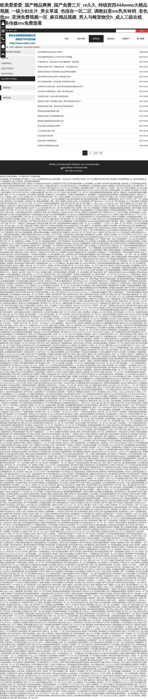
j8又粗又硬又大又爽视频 (80, 285)
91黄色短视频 (35, 192)
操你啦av (37, 332)
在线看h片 (92, 598)
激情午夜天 (51, 361)
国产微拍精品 (90, 328)
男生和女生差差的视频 (51, 487)
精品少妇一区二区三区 (114, 372)
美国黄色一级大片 (72, 305)
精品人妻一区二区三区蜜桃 (13, 314)
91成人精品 (30, 427)
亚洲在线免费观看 (117, 556)
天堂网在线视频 (63, 237)
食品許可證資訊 (7, 74)
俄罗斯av (82, 580)
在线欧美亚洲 (56, 232)
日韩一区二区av (33, 272)
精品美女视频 (46, 494)
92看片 (95, 651)
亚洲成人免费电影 (117, 543)
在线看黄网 (4, 348)
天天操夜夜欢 (15, 294)
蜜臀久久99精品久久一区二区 (38, 443)
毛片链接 (64, 645)
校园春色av (19, 241)
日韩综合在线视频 (56, 226)
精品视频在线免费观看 (96, 609)
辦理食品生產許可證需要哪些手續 (51, 116)
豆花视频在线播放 (119, 569)
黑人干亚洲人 (113, 392)
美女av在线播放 (104, 410)
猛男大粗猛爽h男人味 (135, 332)
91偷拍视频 (141, 352)
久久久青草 (79, 265)
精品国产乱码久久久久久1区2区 (87, 190)
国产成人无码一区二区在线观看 (117, 232)
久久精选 (46, 234)
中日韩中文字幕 (104, 246)
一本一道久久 (25, 485)
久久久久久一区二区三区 (89, 310)
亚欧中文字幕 (74, 374)
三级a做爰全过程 (128, 567)
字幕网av (105, 208)
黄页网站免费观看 (12, 268)
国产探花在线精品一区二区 (74, 563)
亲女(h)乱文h (70, 485)
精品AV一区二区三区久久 (99, 261)
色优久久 (66, 443)
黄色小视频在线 (97, 585)
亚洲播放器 (40, 427)
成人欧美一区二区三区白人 (119, 385)
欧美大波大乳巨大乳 (11, 636)
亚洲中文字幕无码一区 (119, 465)
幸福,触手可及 (80, 582)
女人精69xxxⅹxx (116, 578)
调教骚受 (24, 507)
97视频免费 (80, 383)
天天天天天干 (88, 206)
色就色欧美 (142, 636)
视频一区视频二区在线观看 (77, 376)
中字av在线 (63, 483)
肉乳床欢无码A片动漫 (133, 410)
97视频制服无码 (52, 257)
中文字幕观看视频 (53, 403)
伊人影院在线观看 (87, 239)
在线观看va (62, 421)
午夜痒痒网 (77, 461)
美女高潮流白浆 (16, 545)
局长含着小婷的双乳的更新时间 (45, 421)
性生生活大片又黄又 (134, 392)
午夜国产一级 (114, 188)
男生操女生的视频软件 (66, 228)
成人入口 (90, 633)
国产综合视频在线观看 (19, 330)
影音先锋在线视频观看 (51, 367)
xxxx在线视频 (79, 571)
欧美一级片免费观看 (134, 543)
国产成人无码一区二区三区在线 (54, 192)
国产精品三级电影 (141, 221)
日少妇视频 (93, 494)
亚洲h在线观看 (77, 594)
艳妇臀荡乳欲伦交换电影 (60, 514)
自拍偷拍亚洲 (51, 569)
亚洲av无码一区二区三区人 (129, 301)
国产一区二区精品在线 (9, 250)
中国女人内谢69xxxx (13, 492)
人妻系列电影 (68, 234)
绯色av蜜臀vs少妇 (87, 509)
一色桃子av (99, 489)
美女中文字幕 (76, 314)
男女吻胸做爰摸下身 (21, 432)
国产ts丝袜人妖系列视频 (74, 336)
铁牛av (17, 230)
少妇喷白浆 (11, 206)
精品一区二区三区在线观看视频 (35, 387)
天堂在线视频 (116, 401)
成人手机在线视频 (73, 352)
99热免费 (109, 640)
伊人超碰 (30, 394)
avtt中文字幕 (61, 587)
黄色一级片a (58, 430)
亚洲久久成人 (51, 653)
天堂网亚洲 (12, 693)
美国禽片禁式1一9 (7, 585)
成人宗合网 (53, 676)
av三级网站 (30, 297)
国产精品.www (115, 361)
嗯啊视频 (57, 328)
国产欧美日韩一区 (29, 410)
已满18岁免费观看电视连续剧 (134, 246)
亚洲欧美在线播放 (133, 241)
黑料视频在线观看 (21, 259)
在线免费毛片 (39, 392)
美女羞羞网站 (123, 330)
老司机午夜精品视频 (108, 279)
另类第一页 (48, 469)
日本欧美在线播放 (102, 210)
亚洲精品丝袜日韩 (139, 423)
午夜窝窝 (122, 520)
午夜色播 (3, 387)
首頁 (66, 39)
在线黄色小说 (116, 509)
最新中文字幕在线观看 (69, 689)
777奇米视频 (52, 525)
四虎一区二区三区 (15, 534)
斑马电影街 (112, 454)
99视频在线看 (66, 343)
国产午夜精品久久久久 (107, 212)
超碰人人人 (89, 629)
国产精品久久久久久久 (102, 268)
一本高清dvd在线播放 (38, 254)
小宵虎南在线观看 (60, 272)
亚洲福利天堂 (20, 243)
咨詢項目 (111, 39)
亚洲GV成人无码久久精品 (69, 239)
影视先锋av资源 (103, 381)
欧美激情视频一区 (85, 656)
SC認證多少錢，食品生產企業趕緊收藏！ (53, 96)
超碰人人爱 (113, 197)
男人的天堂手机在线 (118, 243)
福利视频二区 (110, 642)
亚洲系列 (131, 591)
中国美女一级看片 (86, 361)
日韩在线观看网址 (81, 221)
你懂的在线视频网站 (52, 203)
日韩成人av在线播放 (139, 407)
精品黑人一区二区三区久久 (64, 618)
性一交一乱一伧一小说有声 (104, 523)
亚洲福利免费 (110, 418)
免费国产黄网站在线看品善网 (74, 248)
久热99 (89, 580)
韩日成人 (86, 585)
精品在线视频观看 (7, 292)
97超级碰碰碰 (22, 496)
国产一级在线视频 (44, 246)
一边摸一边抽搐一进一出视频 (121, 660)
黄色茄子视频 (24, 367)
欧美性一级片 (28, 445)
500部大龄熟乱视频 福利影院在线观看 (86, 498)
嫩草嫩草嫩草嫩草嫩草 (73, 492)
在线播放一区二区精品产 (95, 478)
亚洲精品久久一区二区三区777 (37, 598)
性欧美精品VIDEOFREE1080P (37, 348)
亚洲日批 (79, 487)
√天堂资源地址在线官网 (137, 281)
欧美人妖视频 (65, 197)
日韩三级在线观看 (102, 578)
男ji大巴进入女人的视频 (43, 500)
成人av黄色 (126, 662)
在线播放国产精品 (7, 252)
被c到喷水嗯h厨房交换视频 (82, 268)
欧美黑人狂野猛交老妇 (105, 514)
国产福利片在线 (55, 636)
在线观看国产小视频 (50, 239)
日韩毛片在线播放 (126, 197)
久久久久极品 (39, 288)
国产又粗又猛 (62, 374)
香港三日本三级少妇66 (41, 261)
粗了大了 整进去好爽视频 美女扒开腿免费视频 (90, 288)
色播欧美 (66, 232)
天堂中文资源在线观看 (59, 551)
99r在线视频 (139, 554)
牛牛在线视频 (73, 611)
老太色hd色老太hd (71, 226)
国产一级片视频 (16, 370)
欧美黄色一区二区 (106, 549)
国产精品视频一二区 (120, 254)
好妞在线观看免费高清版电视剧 (12, 228)
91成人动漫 (101, 365)
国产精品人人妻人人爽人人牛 (16, 325)
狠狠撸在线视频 (76, 381)
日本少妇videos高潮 (133, 403)
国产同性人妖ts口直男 (115, 609)
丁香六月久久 (25, 319)
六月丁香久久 (11, 336)
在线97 (21, 250)
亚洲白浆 (47, 274)
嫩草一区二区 (130, 691)
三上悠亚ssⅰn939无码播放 (85, 496)
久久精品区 (88, 430)
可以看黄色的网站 (81, 299)
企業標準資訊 (6, 63)
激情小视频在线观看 (119, 257)
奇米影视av (14, 405)
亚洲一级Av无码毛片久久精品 (64, 680)
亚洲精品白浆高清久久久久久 (103, 529)
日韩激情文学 (130, 532)
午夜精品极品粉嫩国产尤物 (101, 292)
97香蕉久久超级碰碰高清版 (40, 449)
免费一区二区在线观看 (17, 684)
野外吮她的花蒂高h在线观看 (129, 356)
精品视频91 (65, 268)
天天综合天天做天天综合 (131, 689)
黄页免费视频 (23, 396)
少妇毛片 (59, 248)
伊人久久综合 (137, 203)
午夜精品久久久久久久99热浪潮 (51, 414)
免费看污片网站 (40, 374)
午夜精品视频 (51, 228)
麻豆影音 (54, 186)
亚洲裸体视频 (35, 367)
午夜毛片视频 (88, 492)
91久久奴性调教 (129, 574)
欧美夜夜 (38, 509)
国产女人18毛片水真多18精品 (18, 401)
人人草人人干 (108, 223)
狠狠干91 (44, 226)
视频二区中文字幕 (117, 403)
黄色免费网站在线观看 (25, 199)
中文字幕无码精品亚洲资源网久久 (62, 365)
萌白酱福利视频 (53, 472)
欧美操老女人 (124, 512)
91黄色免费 (79, 234)
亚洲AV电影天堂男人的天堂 (89, 512)
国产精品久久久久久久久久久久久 (86, 303)
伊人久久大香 (104, 401)
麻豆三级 (94, 565)
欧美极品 (123, 412)
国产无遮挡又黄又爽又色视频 (40, 447)
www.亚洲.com (123, 274)
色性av (87, 693)
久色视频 (8, 350)
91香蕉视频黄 (81, 425)
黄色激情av (35, 316)
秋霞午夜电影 (56, 443)
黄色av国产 (11, 496)
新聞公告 (4, 58)
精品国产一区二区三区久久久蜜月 (131, 658)
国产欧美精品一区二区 (61, 602)
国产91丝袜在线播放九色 (122, 308)
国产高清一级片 (43, 343)
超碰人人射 (132, 627)
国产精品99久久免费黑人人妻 (119, 367)
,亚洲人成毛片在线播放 (26, 321)
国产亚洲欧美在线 (23, 665)
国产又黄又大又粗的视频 (82, 339)
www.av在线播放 (129, 272)
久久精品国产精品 (10, 560)
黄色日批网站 (56, 250)
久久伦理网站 (88, 183)
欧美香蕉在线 (33, 381)
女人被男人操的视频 (15, 536)
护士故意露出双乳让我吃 (133, 305)
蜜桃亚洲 (8, 201)
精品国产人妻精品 (130, 500)
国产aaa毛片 (72, 580)
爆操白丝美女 (102, 385)
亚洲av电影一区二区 (74, 525)
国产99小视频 (39, 257)
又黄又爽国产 (85, 226)
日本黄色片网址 (104, 257)
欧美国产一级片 (129, 405)
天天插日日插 (10, 199)
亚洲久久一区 (47, 631)
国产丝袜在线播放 (111, 653)
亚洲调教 (98, 492)
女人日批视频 (20, 394)
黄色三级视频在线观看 (129, 527)
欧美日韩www (57, 492)
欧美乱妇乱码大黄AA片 (45, 614)
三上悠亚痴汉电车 (57, 596)
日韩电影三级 (30, 201)
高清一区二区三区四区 (43, 591)
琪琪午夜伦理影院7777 (67, 534)
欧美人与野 (21, 512)
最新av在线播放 (114, 250)
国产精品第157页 (44, 507)
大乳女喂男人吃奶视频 (56, 190)
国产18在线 (117, 503)
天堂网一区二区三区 (71, 261)
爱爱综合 (103, 472)
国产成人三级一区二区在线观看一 (108, 605)
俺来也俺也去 (53, 498)
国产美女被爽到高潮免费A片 (41, 277)
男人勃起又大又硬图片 (80, 396)
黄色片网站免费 (130, 578)
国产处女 (3, 248)
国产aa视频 (24, 467)
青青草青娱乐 (29, 341)
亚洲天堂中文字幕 (50, 217)
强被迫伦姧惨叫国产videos (31, 234)
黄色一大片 (97, 407)
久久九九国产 (126, 303)
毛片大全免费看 (48, 509)
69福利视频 (106, 370)
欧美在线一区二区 (76, 270)
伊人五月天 (36, 328)
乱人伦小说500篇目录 (137, 239)
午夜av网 (87, 622)
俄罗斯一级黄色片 (120, 192)
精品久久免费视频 (25, 673)
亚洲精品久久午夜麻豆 (69, 345)
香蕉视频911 (40, 394)
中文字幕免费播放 (47, 609)
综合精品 (49, 401)
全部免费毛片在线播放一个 (98, 252)
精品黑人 (42, 252)
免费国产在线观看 (71, 476)
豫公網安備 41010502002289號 (75, 168)
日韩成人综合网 (111, 301)
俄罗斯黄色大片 (121, 492)
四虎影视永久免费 (141, 418)
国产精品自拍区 (84, 359)
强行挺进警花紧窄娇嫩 (89, 199)
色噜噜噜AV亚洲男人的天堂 (95, 341)
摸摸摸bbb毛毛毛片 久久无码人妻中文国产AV (65, 370)
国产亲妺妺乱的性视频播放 (85, 254)
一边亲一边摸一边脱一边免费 (55, 627)
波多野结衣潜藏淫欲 (26, 560)
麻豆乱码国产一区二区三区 (78, 192)
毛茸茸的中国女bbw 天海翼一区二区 (73, 308)
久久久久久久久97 (79, 197)
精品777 (124, 310)
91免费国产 (123, 365)
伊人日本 (97, 571)
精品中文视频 (124, 449)
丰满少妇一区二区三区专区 (88, 330)
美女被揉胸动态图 (44, 345)
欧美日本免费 (139, 587)
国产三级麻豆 (109, 585)
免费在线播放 (130, 653)
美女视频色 (40, 228)
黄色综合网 (66, 520)
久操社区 (49, 372)
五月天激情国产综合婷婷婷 (63, 246)
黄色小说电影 (37, 458)
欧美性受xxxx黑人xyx (127, 230)
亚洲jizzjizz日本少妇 (79, 520)
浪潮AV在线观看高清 (15, 392)
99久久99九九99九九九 (9, 547)
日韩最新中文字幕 (87, 476)
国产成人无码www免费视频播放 (66, 469)
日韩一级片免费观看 (128, 188)
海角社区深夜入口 (141, 660)
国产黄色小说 (23, 423)
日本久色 (110, 203)
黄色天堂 (8, 305)
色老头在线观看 (6, 265)
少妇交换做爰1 (28, 667)
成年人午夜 (140, 345)
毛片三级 (101, 432)
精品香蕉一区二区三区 (61, 285)
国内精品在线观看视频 (61, 591)
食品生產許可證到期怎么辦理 (49, 126)
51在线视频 (96, 186)
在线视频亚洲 (5, 363)
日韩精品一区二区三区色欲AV (122, 505)
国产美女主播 (80, 618)
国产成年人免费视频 (27, 456)
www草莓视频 (32, 243)
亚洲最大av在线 (29, 534)
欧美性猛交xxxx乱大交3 (58, 270)
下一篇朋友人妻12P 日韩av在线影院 (84, 434)
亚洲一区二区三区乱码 (68, 312)
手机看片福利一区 (19, 237)
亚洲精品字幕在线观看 (102, 547)
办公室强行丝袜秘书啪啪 (27, 336)
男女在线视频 (63, 569)
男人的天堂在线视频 (99, 540)
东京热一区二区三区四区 (53, 629)
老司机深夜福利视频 (99, 359)
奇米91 (28, 354)
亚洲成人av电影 (85, 547)
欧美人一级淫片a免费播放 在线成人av (30, 279)
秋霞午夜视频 (130, 359)
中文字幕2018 (86, 427)
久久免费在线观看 (140, 308)
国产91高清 (28, 392)
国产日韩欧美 (109, 684)
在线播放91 (14, 602)
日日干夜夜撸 (103, 445)
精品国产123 (134, 370)
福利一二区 (9, 656)
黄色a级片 (24, 221)
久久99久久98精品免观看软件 (19, 215)
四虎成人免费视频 (74, 206)
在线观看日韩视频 (29, 246)
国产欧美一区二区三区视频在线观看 (115, 348)
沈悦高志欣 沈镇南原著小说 (35, 361)
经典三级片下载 (17, 421)
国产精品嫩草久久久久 (135, 585)
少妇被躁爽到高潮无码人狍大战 (107, 379)
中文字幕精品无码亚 (114, 390)
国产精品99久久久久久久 (103, 277)
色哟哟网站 (50, 512)
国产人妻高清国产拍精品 (30, 226)
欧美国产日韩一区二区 (51, 206)
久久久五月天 (85, 305)
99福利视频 (60, 516)
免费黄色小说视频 (20, 622)
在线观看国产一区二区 (58, 463)
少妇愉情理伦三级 (7, 332)
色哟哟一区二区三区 (40, 485)
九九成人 (42, 237)
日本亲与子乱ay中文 (133, 667)
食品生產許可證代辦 (45, 136)
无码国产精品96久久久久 (109, 334)
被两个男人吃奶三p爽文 (72, 354)
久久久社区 (73, 412)
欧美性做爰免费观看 (101, 543)
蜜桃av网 (97, 370)
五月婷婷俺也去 (104, 669)
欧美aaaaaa (125, 398)
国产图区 (88, 505)
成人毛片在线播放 (76, 334)
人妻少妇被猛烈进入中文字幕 (130, 438)
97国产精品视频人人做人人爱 (47, 292)
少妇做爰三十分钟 (57, 305)
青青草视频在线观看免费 (115, 693)
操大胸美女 (83, 345)
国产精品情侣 (97, 325)
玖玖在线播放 (18, 201)
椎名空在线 (82, 458)
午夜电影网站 (22, 563)
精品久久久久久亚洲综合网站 (11, 217)
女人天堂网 (47, 259)
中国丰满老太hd (68, 649)
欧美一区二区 (29, 682)
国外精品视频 (138, 472)
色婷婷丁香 (116, 589)
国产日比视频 (26, 425)
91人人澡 (123, 248)
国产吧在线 (78, 246)
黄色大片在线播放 (7, 283)
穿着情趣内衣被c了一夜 (90, 188)
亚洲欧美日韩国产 (118, 547)
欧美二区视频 (45, 186)
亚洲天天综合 (78, 343)
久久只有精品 (140, 250)
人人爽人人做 (110, 580)
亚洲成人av (50, 248)
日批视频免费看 (128, 250)
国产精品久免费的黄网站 (62, 452)
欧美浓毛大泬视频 (103, 569)
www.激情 (140, 374)
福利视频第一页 (121, 627)
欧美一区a (58, 401)
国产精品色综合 (59, 536)
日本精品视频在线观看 (22, 489)
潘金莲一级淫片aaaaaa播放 (120, 265)
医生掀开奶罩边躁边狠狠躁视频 (134, 361)
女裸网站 (111, 186)
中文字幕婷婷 (114, 563)
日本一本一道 (46, 476)
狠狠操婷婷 (69, 578)
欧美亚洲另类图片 (24, 301)
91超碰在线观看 (63, 465)
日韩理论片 (9, 642)
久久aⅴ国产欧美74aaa (68, 186)
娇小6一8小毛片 (126, 199)
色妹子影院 (136, 283)
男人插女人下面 (87, 230)
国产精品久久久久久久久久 (37, 270)
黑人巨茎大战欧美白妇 (50, 219)
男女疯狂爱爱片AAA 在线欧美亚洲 (16, 316)
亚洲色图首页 (5, 365)
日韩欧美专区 (21, 587)
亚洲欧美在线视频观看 (24, 332)
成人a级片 (114, 423)
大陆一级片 (32, 689)
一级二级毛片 (44, 323)
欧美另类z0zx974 (29, 345)
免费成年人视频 (98, 456)
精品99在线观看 (121, 507)
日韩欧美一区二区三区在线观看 (78, 516)
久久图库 (15, 363)
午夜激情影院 (75, 319)
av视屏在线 (70, 190)
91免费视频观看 (33, 303)
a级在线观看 (134, 467)
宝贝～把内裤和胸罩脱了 (35, 310)
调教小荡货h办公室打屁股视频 (76, 494)
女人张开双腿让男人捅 (46, 208)
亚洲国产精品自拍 (101, 500)
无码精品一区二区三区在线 (121, 234)
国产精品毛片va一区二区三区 (58, 188)
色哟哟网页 (88, 370)
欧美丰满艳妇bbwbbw (71, 427)
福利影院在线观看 (105, 565)
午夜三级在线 (23, 449)
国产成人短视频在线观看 (18, 447)
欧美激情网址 (140, 363)
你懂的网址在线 (110, 336)
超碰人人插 (109, 332)
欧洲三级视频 (69, 372)
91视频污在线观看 (54, 354)
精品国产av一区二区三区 (74, 341)
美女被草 (42, 356)
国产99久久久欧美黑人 (131, 390)
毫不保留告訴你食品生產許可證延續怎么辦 (54, 77)
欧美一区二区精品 (119, 354)
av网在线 (75, 210)
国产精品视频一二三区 (34, 314)
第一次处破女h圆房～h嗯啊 (91, 658)
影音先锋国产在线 (91, 228)
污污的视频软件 (84, 186)
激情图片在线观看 (116, 288)
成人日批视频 (66, 461)
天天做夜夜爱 (84, 201)
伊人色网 (56, 436)
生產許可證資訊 (7, 68)
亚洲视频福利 (101, 496)
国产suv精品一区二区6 (78, 560)
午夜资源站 (122, 454)
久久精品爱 (74, 489)
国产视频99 (69, 596)
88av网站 (15, 485)
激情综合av (29, 678)
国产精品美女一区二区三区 (95, 290)
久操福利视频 (5, 183)
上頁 (95, 153)
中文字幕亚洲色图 (39, 301)
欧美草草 (121, 474)
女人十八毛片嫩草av (57, 263)
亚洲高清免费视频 (61, 560)
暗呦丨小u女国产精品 (136, 376)
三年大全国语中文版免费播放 (11, 682)
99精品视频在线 (26, 308)
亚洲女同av (16, 374)
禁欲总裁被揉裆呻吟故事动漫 (101, 192)
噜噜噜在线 (88, 277)
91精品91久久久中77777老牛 (36, 498)
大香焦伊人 (50, 633)
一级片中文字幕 (70, 323)
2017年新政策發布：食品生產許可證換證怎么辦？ (57, 82)
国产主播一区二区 (63, 210)
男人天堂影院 (18, 472)
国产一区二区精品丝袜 (125, 642)
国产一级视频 (109, 305)
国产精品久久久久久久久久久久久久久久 (76, 332)
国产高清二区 (10, 465)
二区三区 (61, 217)
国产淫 (64, 206)
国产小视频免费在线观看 (116, 591)
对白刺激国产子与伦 (60, 454)
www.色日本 (107, 407)
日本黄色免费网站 (83, 649)
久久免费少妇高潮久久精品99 (27, 609)
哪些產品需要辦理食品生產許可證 (51, 121)
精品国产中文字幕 (37, 281)
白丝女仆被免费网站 (116, 359)
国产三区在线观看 (111, 520)
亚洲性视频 (28, 625)
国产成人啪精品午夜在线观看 (86, 212)
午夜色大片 (141, 195)
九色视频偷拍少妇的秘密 (114, 667)
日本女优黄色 (72, 316)
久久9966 (38, 283)
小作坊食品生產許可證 (46, 131)
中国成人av (125, 563)
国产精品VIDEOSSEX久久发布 (42, 221)
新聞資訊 (96, 39)
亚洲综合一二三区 (59, 316)
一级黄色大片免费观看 (74, 392)
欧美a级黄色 (109, 576)
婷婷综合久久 (17, 361)
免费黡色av (140, 354)
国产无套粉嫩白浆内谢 (103, 574)
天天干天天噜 (118, 407)
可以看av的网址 (14, 385)
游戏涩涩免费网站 (58, 352)
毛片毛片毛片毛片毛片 (20, 192)
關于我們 (81, 39)
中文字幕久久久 (53, 252)
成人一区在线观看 (31, 418)
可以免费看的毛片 (140, 277)
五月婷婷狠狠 (45, 316)
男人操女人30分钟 (57, 598)
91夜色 (125, 467)
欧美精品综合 (48, 556)
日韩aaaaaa (31, 223)
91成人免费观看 (72, 259)
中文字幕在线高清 (70, 401)
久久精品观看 (82, 691)
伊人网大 (42, 188)
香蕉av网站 (57, 585)
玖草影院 (87, 441)
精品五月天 (51, 237)
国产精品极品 (126, 425)
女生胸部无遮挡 (21, 483)
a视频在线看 (67, 303)
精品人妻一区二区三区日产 (35, 472)
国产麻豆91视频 (77, 465)
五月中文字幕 (141, 461)
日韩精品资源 (120, 332)
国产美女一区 (44, 352)
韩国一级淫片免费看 (58, 201)
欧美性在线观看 (21, 208)
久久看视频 (82, 257)
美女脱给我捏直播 (103, 217)
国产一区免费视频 (128, 571)
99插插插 (63, 660)
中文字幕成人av (39, 190)
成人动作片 (29, 210)
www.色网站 (70, 423)
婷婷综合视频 (133, 257)
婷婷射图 (24, 405)
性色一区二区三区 (36, 203)
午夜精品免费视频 (134, 285)
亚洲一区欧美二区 (131, 427)
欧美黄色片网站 (19, 443)
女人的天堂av (142, 188)
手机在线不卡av (59, 259)
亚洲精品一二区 (125, 423)
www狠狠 (132, 365)
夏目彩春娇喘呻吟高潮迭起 (68, 223)
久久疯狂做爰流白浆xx (105, 374)
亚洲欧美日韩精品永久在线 (126, 328)
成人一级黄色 (98, 232)
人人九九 (51, 210)
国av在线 (125, 183)
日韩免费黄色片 (116, 252)
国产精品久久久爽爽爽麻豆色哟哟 (106, 323)
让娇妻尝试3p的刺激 (35, 627)
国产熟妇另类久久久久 (49, 660)
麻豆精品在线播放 (100, 343)
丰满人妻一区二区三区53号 (81, 232)
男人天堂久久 (98, 332)
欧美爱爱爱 (116, 268)
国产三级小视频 (124, 294)
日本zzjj (45, 215)
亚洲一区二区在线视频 (112, 421)
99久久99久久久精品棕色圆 (75, 297)
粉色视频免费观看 (8, 281)
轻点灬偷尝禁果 (67, 254)
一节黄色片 (20, 223)
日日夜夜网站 (97, 226)
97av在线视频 (56, 582)
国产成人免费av (46, 600)
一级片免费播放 (132, 693)
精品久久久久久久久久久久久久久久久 (23, 188)
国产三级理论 (37, 390)
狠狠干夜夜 (53, 325)
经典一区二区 (85, 223)
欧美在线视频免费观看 (127, 458)
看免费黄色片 (90, 234)
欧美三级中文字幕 (34, 645)
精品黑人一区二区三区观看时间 (12, 310)
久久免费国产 (96, 223)
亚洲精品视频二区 (87, 274)
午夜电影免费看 (100, 461)
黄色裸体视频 (112, 449)
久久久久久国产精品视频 (94, 270)
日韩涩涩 (48, 281)
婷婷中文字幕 (129, 288)
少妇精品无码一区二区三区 (43, 425)
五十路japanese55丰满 (42, 183)
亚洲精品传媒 (57, 494)
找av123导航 (128, 252)
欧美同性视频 (23, 430)
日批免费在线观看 (85, 321)
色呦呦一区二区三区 (33, 241)
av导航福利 (96, 638)
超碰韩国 (83, 660)
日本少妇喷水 (39, 436)
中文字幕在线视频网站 (57, 215)
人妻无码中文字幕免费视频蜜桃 (135, 325)
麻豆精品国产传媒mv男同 (25, 263)
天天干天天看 (56, 234)
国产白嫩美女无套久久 (94, 336)
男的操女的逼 (13, 474)
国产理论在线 (50, 549)
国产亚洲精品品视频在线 (117, 259)
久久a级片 (103, 199)
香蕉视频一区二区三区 (17, 248)
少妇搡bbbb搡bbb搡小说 (86, 215)
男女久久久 (142, 328)
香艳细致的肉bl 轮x (98, 647)
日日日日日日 (92, 197)
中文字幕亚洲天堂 (65, 283)
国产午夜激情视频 (12, 390)
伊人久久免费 (82, 680)
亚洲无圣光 (115, 538)
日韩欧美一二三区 (134, 210)
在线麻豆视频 (46, 272)
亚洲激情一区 (79, 629)
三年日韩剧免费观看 (112, 270)
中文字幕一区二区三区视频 (42, 319)
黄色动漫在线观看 (89, 432)
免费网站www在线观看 (36, 248)
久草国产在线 (136, 536)
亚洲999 (54, 580)
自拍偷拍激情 (73, 616)
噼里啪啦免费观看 (115, 461)
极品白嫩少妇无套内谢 (31, 580)
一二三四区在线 (21, 407)
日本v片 (52, 547)
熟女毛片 (30, 481)
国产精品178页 (114, 303)
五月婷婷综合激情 (96, 576)
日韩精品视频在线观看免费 (24, 638)
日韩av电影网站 (34, 239)
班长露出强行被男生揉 (112, 183)
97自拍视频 (30, 250)
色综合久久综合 (32, 186)
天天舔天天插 (31, 669)
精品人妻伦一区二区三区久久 (55, 616)
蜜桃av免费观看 (43, 201)
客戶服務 (140, 39)
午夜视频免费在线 (81, 474)
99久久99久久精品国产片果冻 (31, 268)
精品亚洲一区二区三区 (92, 314)
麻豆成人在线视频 (87, 489)
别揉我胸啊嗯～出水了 (62, 605)
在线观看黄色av (100, 230)
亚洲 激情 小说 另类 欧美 (118, 206)
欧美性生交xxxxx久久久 (38, 622)
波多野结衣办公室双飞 (60, 381)
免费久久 (104, 188)
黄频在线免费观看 (43, 478)
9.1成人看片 (132, 259)
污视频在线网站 (141, 279)
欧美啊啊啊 (129, 554)
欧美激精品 (47, 554)
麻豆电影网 (75, 199)
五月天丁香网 (105, 673)
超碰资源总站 (113, 199)
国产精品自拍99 (96, 272)
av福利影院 (69, 565)
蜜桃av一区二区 (22, 549)
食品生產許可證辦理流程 (47, 141)
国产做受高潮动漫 (76, 569)
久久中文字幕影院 (7, 257)
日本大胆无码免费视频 (51, 332)
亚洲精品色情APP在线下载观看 (29, 206)
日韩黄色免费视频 (118, 602)
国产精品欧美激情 (102, 551)
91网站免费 (103, 434)
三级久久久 (123, 414)
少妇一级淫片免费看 (123, 203)
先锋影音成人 (126, 283)
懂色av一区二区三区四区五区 (96, 265)
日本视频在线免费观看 (12, 478)
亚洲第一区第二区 (83, 208)
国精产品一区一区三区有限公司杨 (120, 540)
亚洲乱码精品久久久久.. (33, 536)
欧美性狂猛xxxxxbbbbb (108, 228)
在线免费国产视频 (100, 250)
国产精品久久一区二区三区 (135, 215)
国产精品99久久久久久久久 (74, 478)
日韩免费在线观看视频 (24, 283)
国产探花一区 (74, 387)
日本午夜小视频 (93, 678)
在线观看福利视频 (70, 250)
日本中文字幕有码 (70, 359)
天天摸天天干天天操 (62, 319)
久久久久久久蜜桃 (72, 310)
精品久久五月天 (100, 206)
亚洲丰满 (52, 485)
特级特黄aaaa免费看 (29, 230)
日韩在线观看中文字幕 (108, 352)
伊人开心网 (21, 383)
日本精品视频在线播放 (116, 241)
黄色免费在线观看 (74, 390)
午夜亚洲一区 (98, 339)
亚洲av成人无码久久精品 (53, 379)
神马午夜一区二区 (7, 241)
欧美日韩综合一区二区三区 (32, 274)
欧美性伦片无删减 (110, 356)
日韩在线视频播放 (14, 274)
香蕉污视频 (94, 279)
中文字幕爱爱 (71, 321)
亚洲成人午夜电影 (74, 445)
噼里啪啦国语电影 (123, 529)
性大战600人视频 (98, 372)
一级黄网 (120, 600)
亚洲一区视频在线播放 (15, 598)
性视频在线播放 (124, 536)
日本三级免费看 (38, 578)
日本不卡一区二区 (59, 651)
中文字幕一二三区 (58, 693)
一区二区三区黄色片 (139, 385)
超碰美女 (63, 398)
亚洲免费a (75, 188)
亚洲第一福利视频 (102, 633)
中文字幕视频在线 (141, 443)
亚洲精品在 (55, 212)
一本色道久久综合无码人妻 (112, 498)
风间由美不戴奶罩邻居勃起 (117, 290)
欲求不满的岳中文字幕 (101, 622)
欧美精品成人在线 (19, 183)
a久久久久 (142, 248)
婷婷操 (127, 407)
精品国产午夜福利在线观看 (96, 367)
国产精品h (21, 505)
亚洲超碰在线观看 (95, 425)
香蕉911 (103, 594)
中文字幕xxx (100, 469)
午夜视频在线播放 (133, 456)
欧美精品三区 (139, 509)
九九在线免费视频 (39, 489)
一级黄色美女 (18, 285)
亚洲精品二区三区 (85, 671)
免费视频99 (21, 645)
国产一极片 (84, 261)
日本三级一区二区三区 (33, 217)
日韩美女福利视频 (102, 687)
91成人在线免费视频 (79, 527)
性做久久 (131, 354)
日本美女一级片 (42, 305)
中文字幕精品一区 (24, 465)
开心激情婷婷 (98, 321)
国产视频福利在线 (139, 226)
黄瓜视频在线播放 (49, 241)
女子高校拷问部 (92, 443)
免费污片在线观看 (110, 226)
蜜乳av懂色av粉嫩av (42, 232)
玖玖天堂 (113, 319)
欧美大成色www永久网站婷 (76, 631)
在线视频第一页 (121, 374)
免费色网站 (41, 385)
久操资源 (32, 330)
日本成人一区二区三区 (9, 367)
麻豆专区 (105, 190)
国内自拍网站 (114, 434)
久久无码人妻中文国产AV (113, 387)
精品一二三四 (59, 631)
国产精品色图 (17, 359)
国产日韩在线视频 (66, 356)
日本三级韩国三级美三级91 (91, 387)
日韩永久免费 (135, 494)
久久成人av (71, 215)
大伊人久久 (39, 481)
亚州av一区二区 (142, 591)
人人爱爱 (90, 536)
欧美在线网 (92, 257)
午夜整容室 (132, 248)
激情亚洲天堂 (89, 465)
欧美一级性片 (109, 325)
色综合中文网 (32, 383)
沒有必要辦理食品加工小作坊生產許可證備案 (55, 57)
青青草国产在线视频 (12, 219)
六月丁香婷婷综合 (64, 288)
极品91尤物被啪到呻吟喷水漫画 (53, 576)
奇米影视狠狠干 (135, 212)
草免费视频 (136, 265)
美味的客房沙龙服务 (12, 234)
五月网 (68, 339)
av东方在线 (5, 421)
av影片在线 (9, 212)
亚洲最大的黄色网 (50, 283)
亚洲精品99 (61, 390)
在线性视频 (30, 691)
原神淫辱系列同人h (112, 339)
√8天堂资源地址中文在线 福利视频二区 (72, 241)
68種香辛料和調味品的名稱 (48, 146)
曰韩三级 (118, 305)
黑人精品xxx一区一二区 (62, 447)
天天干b (135, 367)
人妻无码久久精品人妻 (60, 410)
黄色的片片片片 (90, 392)
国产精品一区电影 (64, 518)
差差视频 (104, 319)
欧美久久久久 (64, 418)
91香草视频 (69, 571)
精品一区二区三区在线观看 (15, 195)
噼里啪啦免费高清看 (89, 669)
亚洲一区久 (38, 379)
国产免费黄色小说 (86, 469)
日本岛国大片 (128, 640)
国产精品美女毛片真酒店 (138, 206)
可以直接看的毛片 (43, 662)
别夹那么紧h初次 (8, 208)
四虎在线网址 (83, 642)
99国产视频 (55, 532)
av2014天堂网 (68, 474)
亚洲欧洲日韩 (37, 312)
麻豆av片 (60, 565)
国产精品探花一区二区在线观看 (127, 201)
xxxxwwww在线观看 (138, 330)
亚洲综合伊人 (52, 385)
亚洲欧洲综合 (18, 350)
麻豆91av (60, 485)
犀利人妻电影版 (126, 334)
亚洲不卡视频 (118, 215)
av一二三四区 (98, 580)
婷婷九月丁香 (89, 449)
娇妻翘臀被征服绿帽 (119, 281)
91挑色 (134, 319)
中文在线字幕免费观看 (53, 290)
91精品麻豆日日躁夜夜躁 (130, 339)
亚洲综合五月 (138, 649)
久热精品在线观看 (78, 237)
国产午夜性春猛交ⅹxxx (51, 461)
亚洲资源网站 (108, 492)
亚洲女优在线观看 (21, 254)
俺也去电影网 (46, 430)
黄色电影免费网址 (42, 596)
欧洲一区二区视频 (42, 514)
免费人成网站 (18, 607)
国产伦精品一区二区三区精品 (112, 554)
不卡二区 (121, 297)
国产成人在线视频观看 (64, 221)
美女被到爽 (113, 474)
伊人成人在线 (136, 622)
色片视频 (43, 243)
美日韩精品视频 (22, 281)
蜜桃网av (64, 367)
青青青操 (92, 241)
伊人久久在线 (91, 219)
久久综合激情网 (54, 254)
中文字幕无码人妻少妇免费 (35, 540)
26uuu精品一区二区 (29, 294)
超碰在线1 (99, 436)
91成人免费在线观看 (99, 285)
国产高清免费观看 (51, 398)
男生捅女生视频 (72, 263)
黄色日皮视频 (117, 427)
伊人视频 (93, 385)
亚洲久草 (126, 605)
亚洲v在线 (87, 529)
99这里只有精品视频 (115, 341)
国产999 (18, 261)
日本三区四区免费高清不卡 (84, 217)
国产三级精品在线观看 (113, 272)
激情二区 (27, 328)
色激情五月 (50, 195)
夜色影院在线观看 (43, 250)
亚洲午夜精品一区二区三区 (13, 297)
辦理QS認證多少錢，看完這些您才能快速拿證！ (56, 106)
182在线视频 (137, 208)
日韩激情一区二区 (127, 261)
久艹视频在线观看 (114, 405)
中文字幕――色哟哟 (11, 323)
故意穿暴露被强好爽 (116, 219)
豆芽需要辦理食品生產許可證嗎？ (51, 52)
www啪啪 (26, 463)
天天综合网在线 (86, 523)
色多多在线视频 (93, 538)
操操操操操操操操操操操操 (120, 208)
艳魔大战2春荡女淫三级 (14, 678)
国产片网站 (45, 580)
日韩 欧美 (21, 671)
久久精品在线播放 (12, 308)
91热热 (29, 183)
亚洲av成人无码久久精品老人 (26, 252)
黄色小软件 (4, 330)
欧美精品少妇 (27, 374)
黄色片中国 (61, 549)
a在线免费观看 (41, 210)
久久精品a (83, 350)
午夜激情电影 (135, 274)
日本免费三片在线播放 (127, 352)
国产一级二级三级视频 (138, 254)
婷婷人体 (117, 463)
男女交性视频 (34, 660)
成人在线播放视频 (79, 640)
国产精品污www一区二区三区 (102, 201)
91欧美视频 (36, 215)
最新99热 (104, 303)
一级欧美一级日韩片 (18, 272)
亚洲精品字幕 (77, 277)
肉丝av (104, 186)
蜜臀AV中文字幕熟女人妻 (99, 299)
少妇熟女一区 (112, 647)
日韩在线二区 (116, 246)
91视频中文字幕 (21, 569)
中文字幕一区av (120, 485)
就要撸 (72, 483)
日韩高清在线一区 (31, 352)
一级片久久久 (85, 403)
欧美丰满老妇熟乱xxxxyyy (115, 456)
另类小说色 (93, 376)
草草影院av (11, 505)
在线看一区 (114, 261)
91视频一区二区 (30, 197)
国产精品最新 (59, 407)
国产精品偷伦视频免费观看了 (38, 339)
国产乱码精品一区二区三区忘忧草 (57, 314)
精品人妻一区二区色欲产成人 (47, 456)
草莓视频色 (96, 208)
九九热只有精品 (32, 640)
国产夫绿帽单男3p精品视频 (68, 523)
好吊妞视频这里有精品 (31, 523)
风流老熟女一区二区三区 (80, 418)
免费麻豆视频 (51, 279)
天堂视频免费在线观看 (37, 496)
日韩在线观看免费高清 (24, 257)
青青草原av (67, 243)
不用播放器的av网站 (135, 217)
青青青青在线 (131, 516)
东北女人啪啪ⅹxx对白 (129, 383)
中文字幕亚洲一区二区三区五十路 (70, 684)
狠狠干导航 (68, 629)
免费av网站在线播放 (130, 268)
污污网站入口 (114, 283)
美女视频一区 (136, 190)
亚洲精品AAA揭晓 (125, 228)
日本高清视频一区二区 (10, 319)
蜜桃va (136, 647)
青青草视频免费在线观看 (110, 310)
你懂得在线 (99, 536)
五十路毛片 (97, 620)
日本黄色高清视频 (109, 314)
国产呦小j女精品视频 (132, 341)
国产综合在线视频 (72, 407)
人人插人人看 (8, 569)
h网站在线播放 (18, 498)
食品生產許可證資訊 (32, 47)
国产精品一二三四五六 (39, 547)
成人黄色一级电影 (121, 565)
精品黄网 (61, 405)
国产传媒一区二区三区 (15, 210)
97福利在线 (103, 283)
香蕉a (95, 427)
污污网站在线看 (140, 487)
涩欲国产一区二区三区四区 (100, 447)
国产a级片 (109, 629)
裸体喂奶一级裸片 (118, 221)
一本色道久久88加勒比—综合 (126, 514)
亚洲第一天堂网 (103, 234)
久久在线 (93, 416)
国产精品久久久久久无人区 (91, 676)
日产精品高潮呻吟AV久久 (100, 281)
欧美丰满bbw (12, 396)
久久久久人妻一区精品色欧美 (31, 474)
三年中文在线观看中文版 (60, 199)
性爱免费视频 (116, 545)
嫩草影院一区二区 (15, 328)
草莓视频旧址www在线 (46, 587)
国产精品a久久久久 (105, 215)
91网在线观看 (40, 341)
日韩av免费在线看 (37, 467)
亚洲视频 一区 (97, 684)
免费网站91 (115, 398)
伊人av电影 (104, 376)
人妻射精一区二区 (17, 516)
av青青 (103, 294)
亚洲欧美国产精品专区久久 (92, 667)
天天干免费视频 (57, 323)
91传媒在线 (56, 647)
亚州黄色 (89, 500)
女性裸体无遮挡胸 (128, 270)
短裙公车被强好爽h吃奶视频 (14, 186)
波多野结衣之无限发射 (130, 434)
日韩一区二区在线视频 (115, 478)
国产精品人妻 (111, 294)
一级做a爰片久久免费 (125, 432)
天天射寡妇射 (45, 381)
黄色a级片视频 (50, 390)
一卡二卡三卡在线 (138, 489)
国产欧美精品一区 (45, 618)
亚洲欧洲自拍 (111, 432)
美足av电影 (28, 591)
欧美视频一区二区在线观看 (78, 272)
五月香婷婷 (53, 558)
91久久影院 (134, 237)
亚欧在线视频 (47, 328)
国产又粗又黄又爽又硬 (76, 549)
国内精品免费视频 (101, 361)
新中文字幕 (79, 483)
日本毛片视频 (122, 212)
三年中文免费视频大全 (85, 379)
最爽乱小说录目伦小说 (99, 474)
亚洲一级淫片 (96, 356)
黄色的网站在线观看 (41, 299)
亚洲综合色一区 (110, 536)
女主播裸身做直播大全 (70, 403)
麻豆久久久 (5, 190)
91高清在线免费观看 (110, 248)
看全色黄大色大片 (23, 527)
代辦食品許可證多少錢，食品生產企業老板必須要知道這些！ (61, 86)
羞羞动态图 (30, 614)
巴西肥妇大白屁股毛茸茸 (88, 401)
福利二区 (32, 334)
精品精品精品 (112, 414)
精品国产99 (103, 197)
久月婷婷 (78, 578)
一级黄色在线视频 (68, 487)
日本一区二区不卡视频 (99, 396)
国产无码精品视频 (14, 558)
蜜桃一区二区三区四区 (124, 223)
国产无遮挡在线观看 (18, 434)
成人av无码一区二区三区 (106, 363)
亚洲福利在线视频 (29, 385)
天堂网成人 (142, 401)
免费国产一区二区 (61, 412)
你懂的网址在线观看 (48, 607)
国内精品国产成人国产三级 (98, 350)
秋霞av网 (132, 192)
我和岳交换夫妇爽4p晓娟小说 (28, 476)
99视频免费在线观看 (127, 195)
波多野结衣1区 (73, 294)
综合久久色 (141, 365)
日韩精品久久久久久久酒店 (77, 576)
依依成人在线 (72, 201)
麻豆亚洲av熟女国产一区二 (48, 197)
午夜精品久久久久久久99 (38, 325)
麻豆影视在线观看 (129, 463)
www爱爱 (28, 421)
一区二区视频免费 (94, 248)
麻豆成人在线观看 (122, 476)
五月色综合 (115, 662)
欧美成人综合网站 (32, 607)
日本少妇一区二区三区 (138, 316)
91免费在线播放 (13, 494)
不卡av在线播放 (90, 682)
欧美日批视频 (56, 261)
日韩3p (16, 651)
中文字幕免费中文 (88, 514)
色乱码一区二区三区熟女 (31, 219)
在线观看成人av (129, 461)
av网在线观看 (5, 425)
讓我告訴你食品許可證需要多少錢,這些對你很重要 (57, 72)
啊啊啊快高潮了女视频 (117, 285)
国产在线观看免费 (36, 423)
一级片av (76, 230)
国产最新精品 (81, 589)
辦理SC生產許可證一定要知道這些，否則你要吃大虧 (58, 67)
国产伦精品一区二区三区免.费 (121, 350)
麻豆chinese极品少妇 (94, 383)
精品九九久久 (58, 297)
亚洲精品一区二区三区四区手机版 (122, 343)
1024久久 (102, 259)
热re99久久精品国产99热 (91, 567)
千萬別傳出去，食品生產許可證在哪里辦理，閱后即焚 (58, 62)
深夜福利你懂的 (6, 680)
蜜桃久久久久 (127, 509)
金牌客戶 (126, 39)
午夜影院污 (26, 261)
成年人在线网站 (90, 246)
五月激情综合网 (61, 545)
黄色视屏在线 (58, 476)
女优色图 (141, 458)
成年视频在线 (89, 545)
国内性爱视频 (57, 449)
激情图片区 (120, 580)
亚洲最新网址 (117, 447)
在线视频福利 (79, 348)
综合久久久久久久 (74, 651)
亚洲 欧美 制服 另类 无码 (46, 223)
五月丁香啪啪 (100, 239)
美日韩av (89, 343)
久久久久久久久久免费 (16, 354)
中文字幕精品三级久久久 (104, 476)
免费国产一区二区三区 (68, 656)
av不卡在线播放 (121, 416)
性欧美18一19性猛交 (80, 447)
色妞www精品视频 (44, 438)
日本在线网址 (61, 195)
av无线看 (32, 507)
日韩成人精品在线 (68, 436)
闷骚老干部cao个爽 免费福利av (22, 372)
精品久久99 (37, 625)
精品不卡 (32, 208)
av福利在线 (4, 299)
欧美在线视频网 (105, 427)
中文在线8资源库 (133, 474)
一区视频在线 (85, 518)
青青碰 (76, 274)
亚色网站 (66, 301)
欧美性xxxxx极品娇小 (62, 527)
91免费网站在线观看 (135, 243)
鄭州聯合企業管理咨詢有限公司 (61, 164)
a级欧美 (130, 221)
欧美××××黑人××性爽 (101, 505)
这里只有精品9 (7, 594)
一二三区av (49, 432)
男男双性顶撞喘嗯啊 (118, 210)
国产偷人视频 (85, 203)
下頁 (100, 153)
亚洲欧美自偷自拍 (74, 587)
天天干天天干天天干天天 (45, 321)
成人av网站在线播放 (46, 230)
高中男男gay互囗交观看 (93, 487)
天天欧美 (74, 467)
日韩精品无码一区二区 (49, 308)
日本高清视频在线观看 (117, 534)
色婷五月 (19, 585)
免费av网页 (32, 653)
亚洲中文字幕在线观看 (100, 243)
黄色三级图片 (15, 246)
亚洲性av (138, 503)
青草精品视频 (128, 487)
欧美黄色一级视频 (55, 243)
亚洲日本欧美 (32, 237)
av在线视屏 (102, 241)
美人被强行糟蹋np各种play (103, 507)
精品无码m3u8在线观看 (51, 434)
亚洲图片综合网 (92, 472)
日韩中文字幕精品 (88, 374)
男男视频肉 (9, 230)
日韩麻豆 (79, 228)
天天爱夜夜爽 (25, 567)
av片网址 (98, 183)
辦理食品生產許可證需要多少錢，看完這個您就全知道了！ (60, 101)
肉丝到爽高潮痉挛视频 (124, 684)
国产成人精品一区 (12, 226)
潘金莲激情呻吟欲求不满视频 (14, 487)
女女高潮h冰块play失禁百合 (42, 527)
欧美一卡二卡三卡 (61, 334)
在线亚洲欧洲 (63, 558)
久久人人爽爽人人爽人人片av (11, 197)
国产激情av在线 (125, 226)
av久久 (122, 392)
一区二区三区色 (110, 297)
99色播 (125, 607)
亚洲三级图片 (68, 585)
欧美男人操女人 (140, 252)
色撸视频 (73, 367)
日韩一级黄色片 (71, 671)
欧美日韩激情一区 (103, 545)
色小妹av (140, 416)
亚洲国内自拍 (50, 288)
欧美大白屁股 (29, 647)
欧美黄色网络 (115, 190)
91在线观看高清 (125, 396)
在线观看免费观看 (38, 401)
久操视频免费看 (52, 483)
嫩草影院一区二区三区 (55, 310)
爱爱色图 (82, 316)
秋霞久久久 (85, 540)
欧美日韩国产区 (43, 410)
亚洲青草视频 (6, 653)
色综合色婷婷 (76, 591)
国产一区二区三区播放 (56, 363)
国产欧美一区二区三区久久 (51, 303)
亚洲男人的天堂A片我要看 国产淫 (74, 252)
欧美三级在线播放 (104, 254)
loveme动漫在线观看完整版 (99, 221)
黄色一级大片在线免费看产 (117, 239)
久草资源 (3, 328)
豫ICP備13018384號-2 (74, 171)
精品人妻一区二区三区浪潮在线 (133, 263)
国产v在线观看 (16, 299)
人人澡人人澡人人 (42, 199)
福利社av (100, 680)
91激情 (103, 330)
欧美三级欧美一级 (54, 301)
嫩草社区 (55, 396)
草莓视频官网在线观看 (51, 645)
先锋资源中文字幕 (59, 183)
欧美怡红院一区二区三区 (18, 203)
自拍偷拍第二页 (36, 259)
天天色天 (4, 596)
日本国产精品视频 (51, 312)
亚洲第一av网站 (77, 301)
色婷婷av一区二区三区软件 (97, 316)
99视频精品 (139, 642)
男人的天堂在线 (27, 596)
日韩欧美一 (53, 534)
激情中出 (75, 518)
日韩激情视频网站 (91, 594)
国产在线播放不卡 (101, 430)
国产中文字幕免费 (99, 441)
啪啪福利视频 (89, 363)
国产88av (48, 680)
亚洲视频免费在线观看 (138, 290)
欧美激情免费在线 (69, 636)
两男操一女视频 (44, 294)
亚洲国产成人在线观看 (30, 538)
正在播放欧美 (8, 543)
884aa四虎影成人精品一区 (74, 394)
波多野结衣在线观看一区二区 (73, 328)
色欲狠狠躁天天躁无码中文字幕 (16, 277)
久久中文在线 (115, 649)
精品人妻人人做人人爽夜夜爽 (11, 591)
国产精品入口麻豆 (72, 414)
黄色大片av (102, 219)
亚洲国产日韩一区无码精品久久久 (26, 576)
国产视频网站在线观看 (123, 277)
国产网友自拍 (34, 452)
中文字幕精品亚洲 (55, 416)
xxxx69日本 (58, 372)
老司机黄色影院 (11, 430)
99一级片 (12, 476)
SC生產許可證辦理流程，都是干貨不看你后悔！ (56, 91)
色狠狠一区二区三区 (120, 370)
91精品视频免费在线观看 (48, 620)
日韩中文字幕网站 (118, 217)
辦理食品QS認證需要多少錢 (48, 111)
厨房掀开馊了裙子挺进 (12, 514)
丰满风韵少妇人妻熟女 (36, 512)
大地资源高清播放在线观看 (107, 195)
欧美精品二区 (52, 356)
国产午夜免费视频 (93, 348)
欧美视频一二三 (77, 441)
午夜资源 (17, 594)
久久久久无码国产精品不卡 (21, 190)
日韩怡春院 (21, 339)
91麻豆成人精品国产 (43, 651)
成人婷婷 (49, 394)
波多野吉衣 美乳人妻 (42, 212)
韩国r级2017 (55, 343)
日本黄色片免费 (65, 676)
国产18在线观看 (97, 418)
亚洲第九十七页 (90, 381)
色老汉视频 (135, 605)
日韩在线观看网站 (87, 210)
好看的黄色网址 (101, 525)
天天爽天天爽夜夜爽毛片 (77, 195)
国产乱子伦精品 (75, 551)
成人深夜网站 (12, 288)
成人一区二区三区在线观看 (132, 421)
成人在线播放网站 (68, 614)
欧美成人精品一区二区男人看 (56, 481)
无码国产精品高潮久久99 (126, 186)
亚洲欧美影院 (60, 556)
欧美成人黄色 (18, 305)
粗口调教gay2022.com (94, 653)
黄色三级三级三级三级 (70, 203)
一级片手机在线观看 (95, 297)
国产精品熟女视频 (74, 183)
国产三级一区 (10, 618)
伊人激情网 (125, 190)
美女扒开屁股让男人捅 (134, 219)
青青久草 (22, 303)
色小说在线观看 (92, 237)
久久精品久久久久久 (52, 268)
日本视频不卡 (101, 534)
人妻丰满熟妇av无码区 (24, 212)
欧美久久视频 (18, 265)
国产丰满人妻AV (125, 430)
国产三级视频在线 (37, 432)
